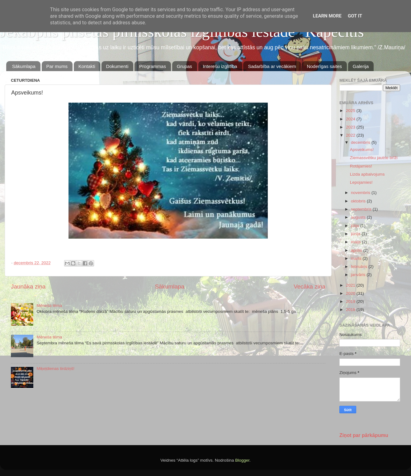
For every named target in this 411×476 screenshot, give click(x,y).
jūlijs (355, 225)
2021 (351, 285)
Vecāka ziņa (309, 286)
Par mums (57, 66)
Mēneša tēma (49, 305)
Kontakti (86, 66)
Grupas (184, 66)
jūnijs (356, 233)
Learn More (327, 16)
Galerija (361, 66)
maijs (356, 242)
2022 (351, 135)
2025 (351, 110)
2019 (351, 301)
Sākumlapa (23, 66)
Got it (355, 16)
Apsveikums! (362, 149)
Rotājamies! (361, 166)
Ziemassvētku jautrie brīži (374, 157)
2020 (351, 293)
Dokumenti (117, 66)
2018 (351, 309)
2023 (351, 127)
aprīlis (357, 250)
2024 (351, 119)
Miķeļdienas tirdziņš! (55, 368)
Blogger (242, 460)
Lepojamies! (361, 182)
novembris (361, 192)
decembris (361, 142)
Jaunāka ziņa (28, 286)
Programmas (152, 66)
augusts (359, 217)
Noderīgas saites (324, 66)
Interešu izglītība (220, 66)
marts (357, 258)
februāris (359, 266)
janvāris (358, 274)
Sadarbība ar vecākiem (272, 66)
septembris (362, 209)
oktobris (359, 201)
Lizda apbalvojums (367, 174)
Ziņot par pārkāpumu (363, 435)
